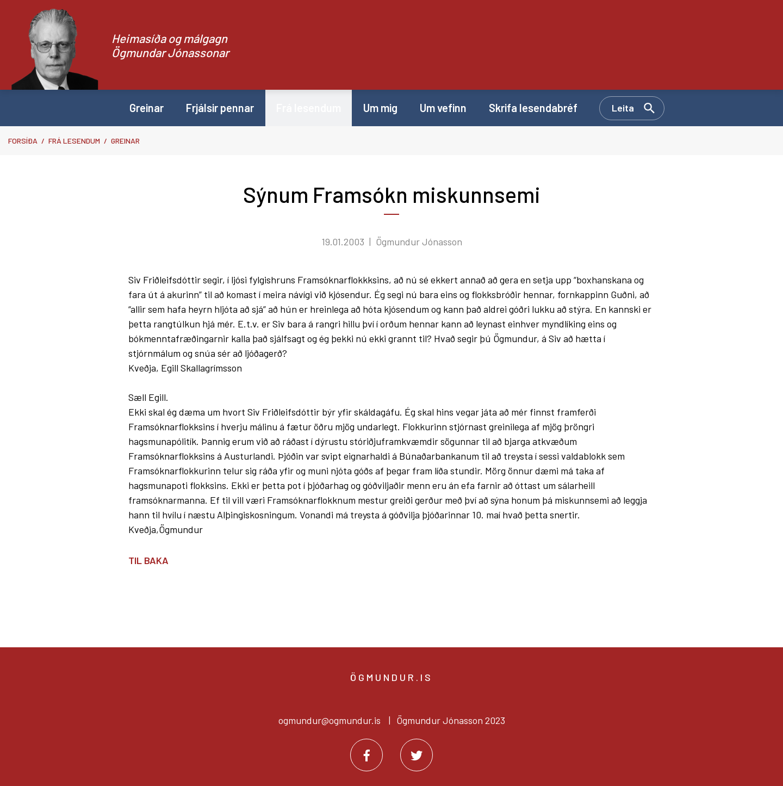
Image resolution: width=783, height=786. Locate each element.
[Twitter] (416, 755)
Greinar (125, 140)
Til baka (148, 560)
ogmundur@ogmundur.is (329, 720)
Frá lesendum (74, 140)
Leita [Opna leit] (623, 108)
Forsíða (23, 140)
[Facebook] (366, 755)
